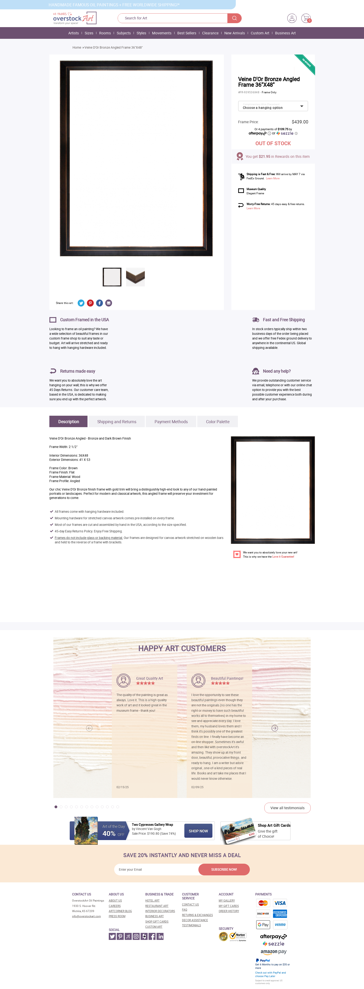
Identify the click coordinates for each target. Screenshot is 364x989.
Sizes (89, 33)
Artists (73, 33)
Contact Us (190, 904)
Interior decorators (160, 911)
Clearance (210, 33)
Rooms (105, 33)
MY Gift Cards (229, 906)
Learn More (273, 178)
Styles (141, 33)
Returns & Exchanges (197, 915)
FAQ (184, 909)
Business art (154, 916)
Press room (117, 916)
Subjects (124, 33)
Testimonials (191, 925)
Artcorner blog (120, 911)
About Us (115, 900)
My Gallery (227, 900)
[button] (275, 728)
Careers (115, 906)
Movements (161, 33)
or (284, 133)
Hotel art (152, 900)
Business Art (285, 33)
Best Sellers (186, 33)
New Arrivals (234, 33)
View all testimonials (287, 807)
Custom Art (260, 33)
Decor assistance (195, 920)
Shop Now (198, 831)
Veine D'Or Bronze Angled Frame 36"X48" (113, 47)
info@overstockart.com (86, 916)
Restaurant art (156, 906)
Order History (229, 911)
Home (77, 47)
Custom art (153, 926)
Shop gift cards (156, 921)
